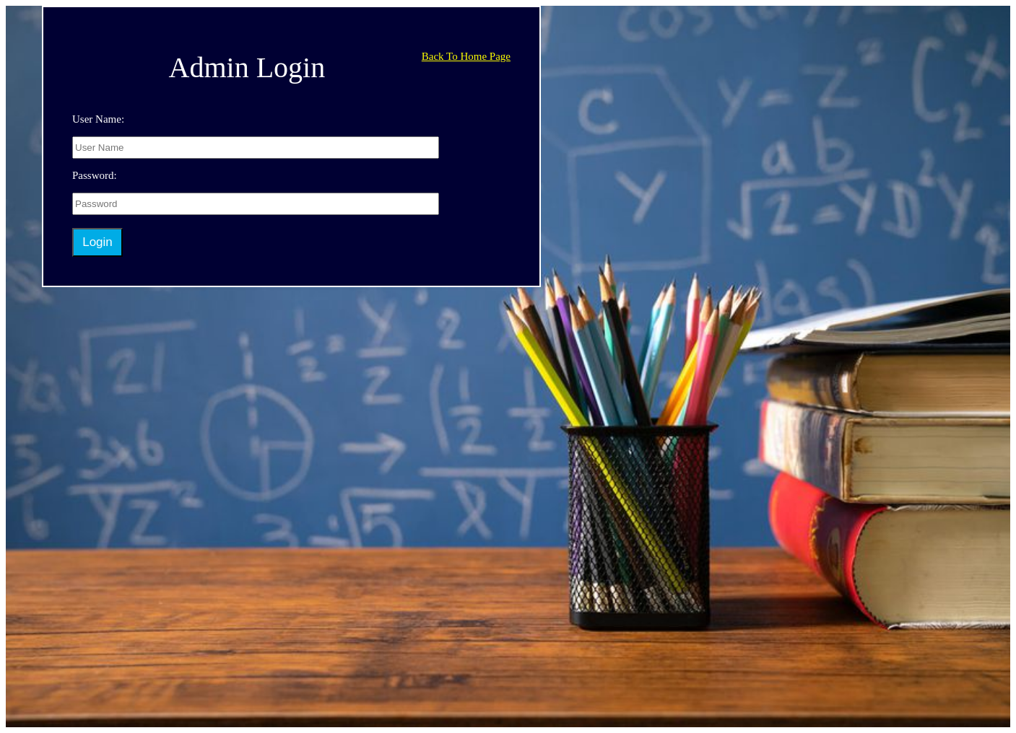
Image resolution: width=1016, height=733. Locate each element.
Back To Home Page (466, 56)
